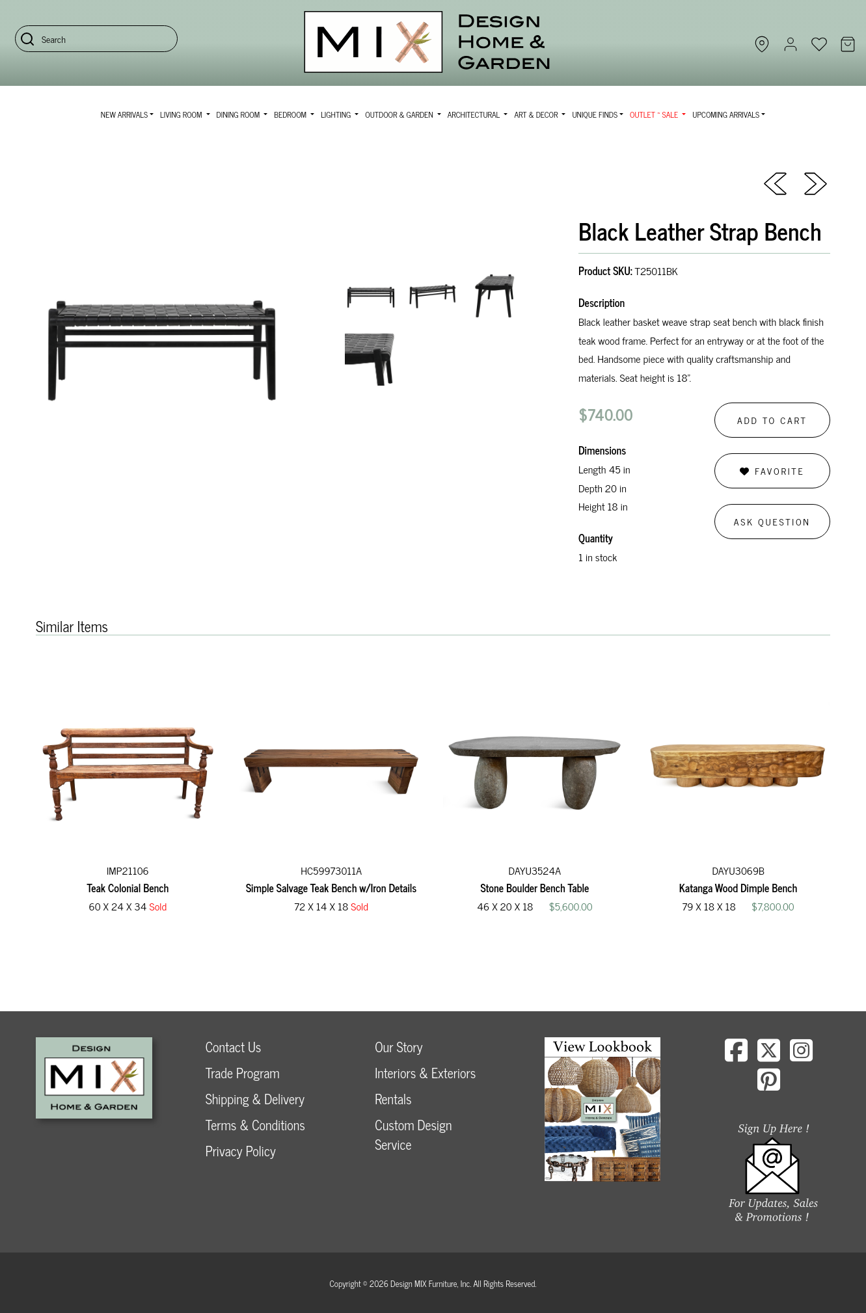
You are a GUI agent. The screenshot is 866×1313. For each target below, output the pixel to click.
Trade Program (243, 1072)
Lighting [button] (337, 114)
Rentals (393, 1098)
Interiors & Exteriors (425, 1072)
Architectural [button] (475, 114)
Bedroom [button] (291, 114)
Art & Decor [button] (537, 114)
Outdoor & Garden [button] (400, 114)
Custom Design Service (413, 1134)
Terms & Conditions (255, 1124)
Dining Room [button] (239, 114)
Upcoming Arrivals (725, 114)
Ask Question (772, 521)
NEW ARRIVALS (124, 114)
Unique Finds (594, 114)
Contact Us (234, 1046)
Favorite (772, 470)
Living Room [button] (182, 114)
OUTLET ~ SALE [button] (655, 114)
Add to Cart (772, 419)
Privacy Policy (241, 1150)
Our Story (398, 1046)
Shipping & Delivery (255, 1098)
